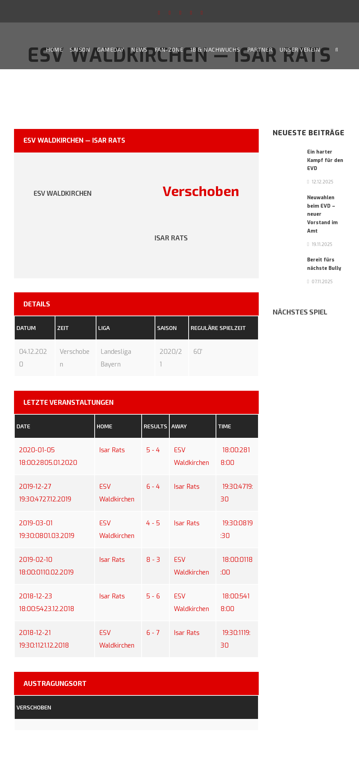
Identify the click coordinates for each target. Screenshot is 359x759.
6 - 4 (153, 486)
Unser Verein (299, 49)
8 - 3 (153, 560)
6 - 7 (153, 633)
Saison (80, 49)
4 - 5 (153, 523)
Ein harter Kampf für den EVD (325, 160)
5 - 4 (153, 450)
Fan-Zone (169, 49)
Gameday (110, 49)
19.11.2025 (322, 244)
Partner (260, 49)
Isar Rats (112, 450)
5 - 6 (153, 596)
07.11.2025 (322, 281)
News (139, 49)
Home (54, 49)
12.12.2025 (322, 181)
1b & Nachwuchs (215, 49)
